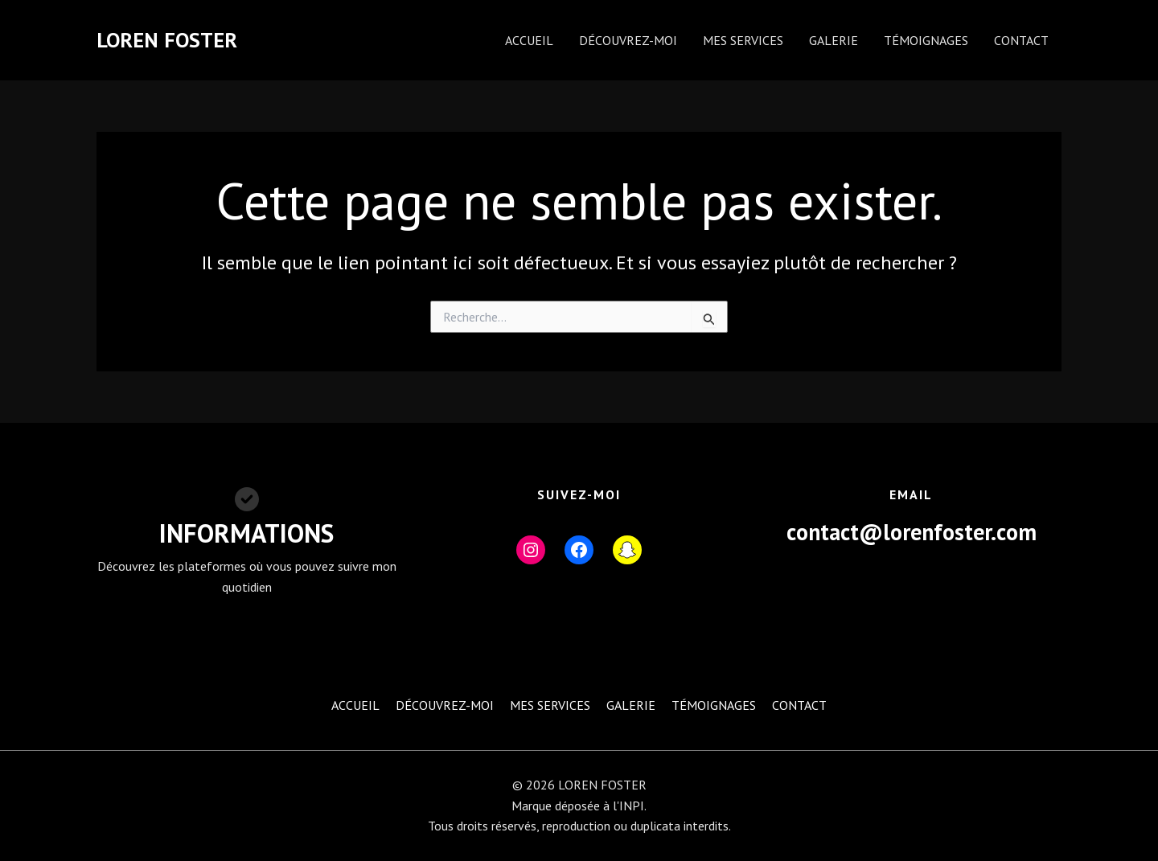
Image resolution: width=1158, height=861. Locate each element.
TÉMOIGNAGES (926, 40)
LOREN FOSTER (166, 40)
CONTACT (1021, 40)
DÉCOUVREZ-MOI (628, 40)
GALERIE (833, 40)
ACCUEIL (529, 40)
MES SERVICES (743, 40)
